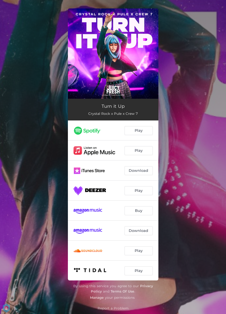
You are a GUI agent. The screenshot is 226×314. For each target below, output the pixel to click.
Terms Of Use (122, 291)
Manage (97, 297)
